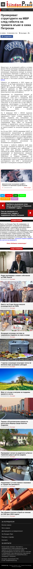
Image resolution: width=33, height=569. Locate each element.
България (11, 10)
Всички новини (6, 525)
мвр (2, 195)
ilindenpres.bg (5, 565)
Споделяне (7, 36)
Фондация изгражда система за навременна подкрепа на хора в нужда (15, 334)
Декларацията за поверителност (12, 531)
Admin (3, 33)
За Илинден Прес (7, 534)
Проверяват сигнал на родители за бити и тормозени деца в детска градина (16, 454)
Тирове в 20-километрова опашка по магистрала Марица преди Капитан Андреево (14, 423)
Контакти (5, 540)
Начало (4, 10)
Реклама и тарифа (8, 537)
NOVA (3, 80)
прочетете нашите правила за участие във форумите (16, 239)
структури (9, 195)
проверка (14, 198)
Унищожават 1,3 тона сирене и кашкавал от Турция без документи (16, 483)
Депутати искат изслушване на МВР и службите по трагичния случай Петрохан (14, 184)
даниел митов (5, 198)
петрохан (22, 195)
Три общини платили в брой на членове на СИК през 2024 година (16, 513)
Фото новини (6, 528)
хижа (15, 195)
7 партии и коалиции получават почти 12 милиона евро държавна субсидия (16, 364)
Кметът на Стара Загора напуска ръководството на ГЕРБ (13, 305)
